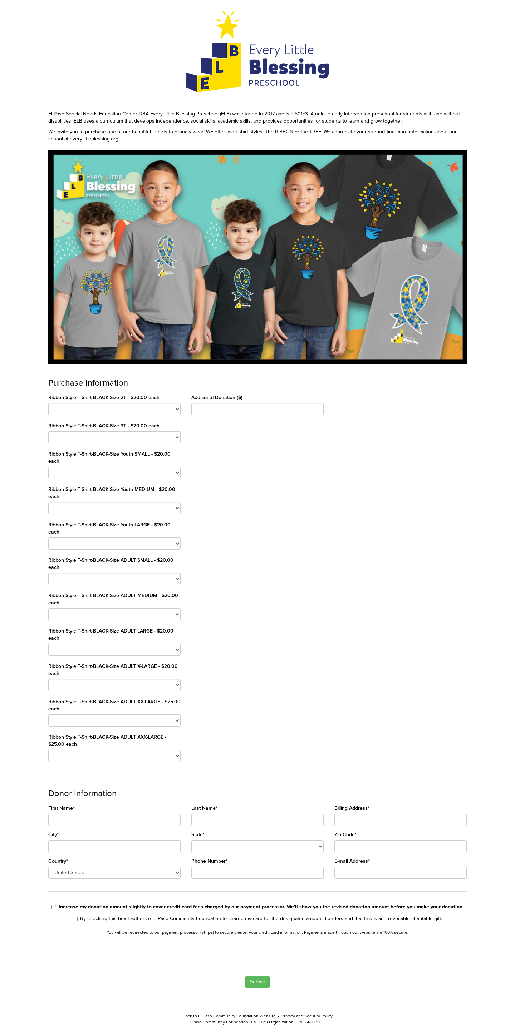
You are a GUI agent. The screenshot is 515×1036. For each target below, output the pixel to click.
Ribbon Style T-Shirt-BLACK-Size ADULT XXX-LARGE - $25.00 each (107, 740)
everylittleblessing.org (94, 139)
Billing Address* (351, 808)
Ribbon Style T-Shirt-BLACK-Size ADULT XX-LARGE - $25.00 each (114, 705)
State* (198, 835)
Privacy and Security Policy (307, 1015)
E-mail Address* (352, 861)
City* (53, 835)
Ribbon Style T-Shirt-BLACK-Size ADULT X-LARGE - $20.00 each (113, 669)
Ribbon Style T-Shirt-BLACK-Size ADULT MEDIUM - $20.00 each (113, 599)
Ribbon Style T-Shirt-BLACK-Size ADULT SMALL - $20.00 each (110, 563)
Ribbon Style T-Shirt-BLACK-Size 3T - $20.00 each (104, 426)
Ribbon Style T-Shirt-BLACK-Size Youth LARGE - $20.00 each (109, 528)
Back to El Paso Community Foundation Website (229, 1015)
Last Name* (204, 808)
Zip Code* (345, 835)
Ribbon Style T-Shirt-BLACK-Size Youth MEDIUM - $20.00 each (111, 493)
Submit (257, 982)
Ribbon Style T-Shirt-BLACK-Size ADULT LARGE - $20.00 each (110, 634)
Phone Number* (209, 861)
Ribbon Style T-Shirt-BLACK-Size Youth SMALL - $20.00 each (109, 457)
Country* (58, 861)
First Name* (61, 808)
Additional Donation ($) (216, 398)
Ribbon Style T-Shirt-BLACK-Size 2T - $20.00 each (104, 398)
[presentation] (97, 955)
